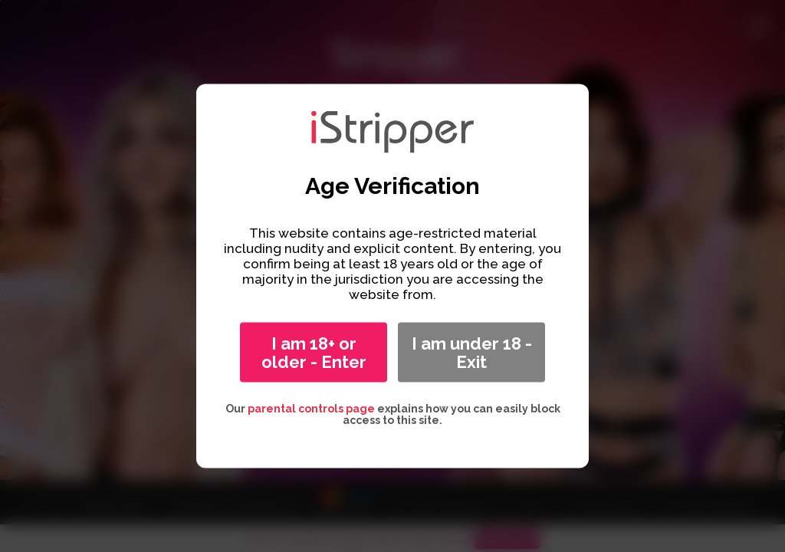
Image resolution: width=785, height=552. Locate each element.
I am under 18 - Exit (472, 353)
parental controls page (311, 408)
